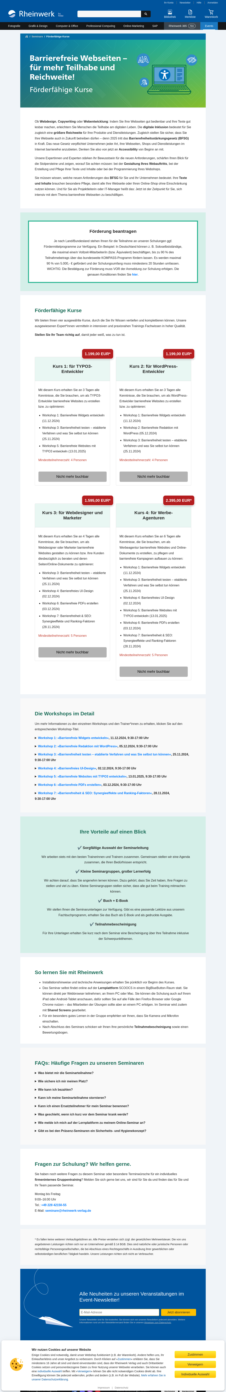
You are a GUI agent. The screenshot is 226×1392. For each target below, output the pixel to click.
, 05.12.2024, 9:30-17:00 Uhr (98, 746)
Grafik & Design (38, 25)
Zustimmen (124, 1359)
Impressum (104, 1387)
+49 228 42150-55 (53, 1205)
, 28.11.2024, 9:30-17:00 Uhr (102, 795)
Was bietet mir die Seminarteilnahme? (66, 1073)
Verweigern (84, 1371)
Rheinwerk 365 (182, 26)
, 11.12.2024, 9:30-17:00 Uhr (93, 738)
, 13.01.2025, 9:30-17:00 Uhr (102, 776)
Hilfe (199, 2)
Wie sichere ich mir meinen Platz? (63, 1081)
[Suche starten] (146, 14)
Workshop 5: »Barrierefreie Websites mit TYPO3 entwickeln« (82, 776)
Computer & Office (67, 25)
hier (135, 274)
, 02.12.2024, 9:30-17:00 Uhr (87, 768)
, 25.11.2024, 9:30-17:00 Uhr (112, 757)
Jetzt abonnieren (178, 1312)
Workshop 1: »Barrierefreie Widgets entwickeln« (73, 738)
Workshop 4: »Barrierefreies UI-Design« (67, 768)
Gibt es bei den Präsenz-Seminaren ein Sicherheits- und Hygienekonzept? (92, 1131)
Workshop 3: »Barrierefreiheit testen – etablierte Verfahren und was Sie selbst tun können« (104, 754)
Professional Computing (100, 25)
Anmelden (212, 2)
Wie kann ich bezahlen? (55, 1089)
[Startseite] (36, 14)
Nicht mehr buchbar (72, 476)
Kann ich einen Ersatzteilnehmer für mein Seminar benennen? (83, 1106)
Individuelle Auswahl (195, 1374)
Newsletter (185, 2)
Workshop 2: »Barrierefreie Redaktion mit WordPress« (78, 746)
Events (209, 25)
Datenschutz (121, 1387)
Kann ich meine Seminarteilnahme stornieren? (72, 1097)
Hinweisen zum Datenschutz (157, 1322)
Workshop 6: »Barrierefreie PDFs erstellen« (70, 784)
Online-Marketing (133, 25)
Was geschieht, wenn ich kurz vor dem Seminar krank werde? (83, 1114)
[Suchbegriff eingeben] (109, 14)
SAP (155, 25)
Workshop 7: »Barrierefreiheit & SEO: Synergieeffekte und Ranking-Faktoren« (95, 793)
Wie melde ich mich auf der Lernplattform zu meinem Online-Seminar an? (91, 1122)
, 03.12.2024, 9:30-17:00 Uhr (90, 784)
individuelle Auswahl (49, 1371)
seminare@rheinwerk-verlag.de (68, 1210)
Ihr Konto (169, 2)
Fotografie (14, 25)
